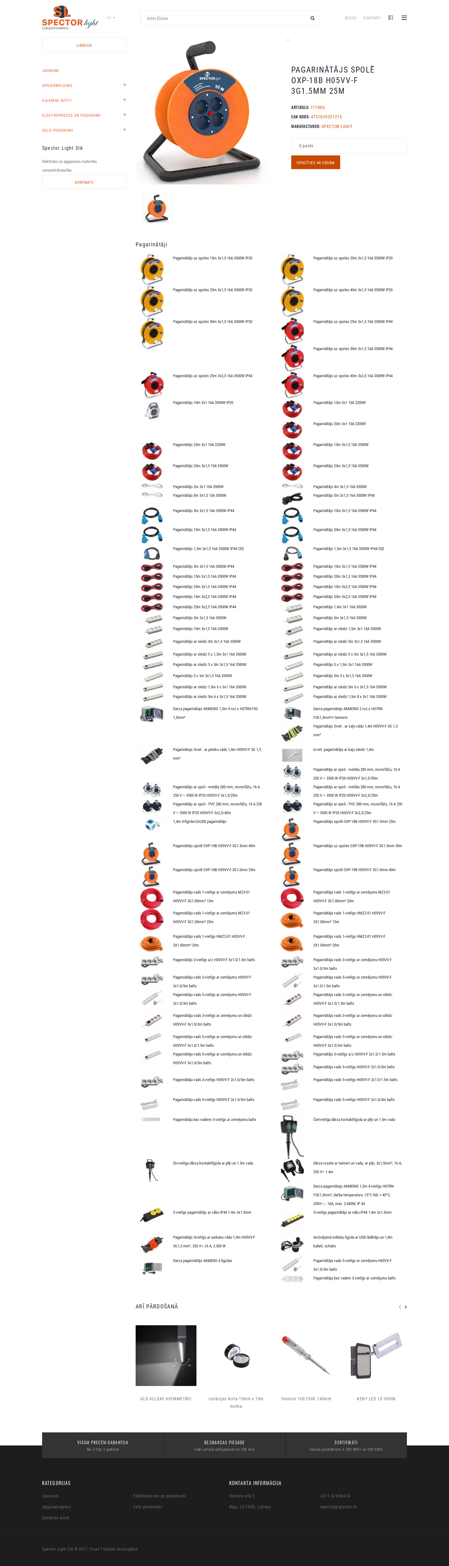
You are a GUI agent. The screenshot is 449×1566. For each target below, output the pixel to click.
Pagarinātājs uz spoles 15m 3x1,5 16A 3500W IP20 (212, 258)
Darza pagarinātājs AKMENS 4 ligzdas (202, 1260)
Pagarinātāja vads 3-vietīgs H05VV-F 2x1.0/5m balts (213, 1079)
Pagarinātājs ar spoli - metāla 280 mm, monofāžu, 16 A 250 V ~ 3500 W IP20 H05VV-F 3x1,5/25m (216, 791)
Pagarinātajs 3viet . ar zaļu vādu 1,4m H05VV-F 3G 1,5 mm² (355, 730)
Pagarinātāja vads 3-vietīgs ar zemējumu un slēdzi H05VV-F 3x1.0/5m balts (352, 1020)
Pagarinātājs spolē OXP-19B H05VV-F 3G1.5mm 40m (214, 845)
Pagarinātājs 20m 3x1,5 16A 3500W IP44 (344, 529)
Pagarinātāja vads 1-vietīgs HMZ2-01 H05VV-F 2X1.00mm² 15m (349, 917)
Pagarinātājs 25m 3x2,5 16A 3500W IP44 (204, 607)
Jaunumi (50, 70)
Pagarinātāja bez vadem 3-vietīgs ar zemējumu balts (354, 1278)
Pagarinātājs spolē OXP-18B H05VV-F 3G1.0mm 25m (214, 869)
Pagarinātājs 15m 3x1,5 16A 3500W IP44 (204, 529)
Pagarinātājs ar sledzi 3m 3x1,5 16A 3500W (207, 641)
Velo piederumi (57, 130)
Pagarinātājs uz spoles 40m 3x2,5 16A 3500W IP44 (353, 375)
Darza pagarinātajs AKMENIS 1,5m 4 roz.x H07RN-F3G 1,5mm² (215, 713)
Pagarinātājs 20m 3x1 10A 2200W (339, 423)
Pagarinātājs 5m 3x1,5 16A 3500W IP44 (343, 495)
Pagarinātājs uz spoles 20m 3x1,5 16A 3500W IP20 (353, 258)
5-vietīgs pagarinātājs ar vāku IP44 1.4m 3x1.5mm (352, 1212)
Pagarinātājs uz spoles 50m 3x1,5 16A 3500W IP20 (212, 321)
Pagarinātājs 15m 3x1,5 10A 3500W (341, 444)
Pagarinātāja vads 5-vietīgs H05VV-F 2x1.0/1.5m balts (355, 1079)
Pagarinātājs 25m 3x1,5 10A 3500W (341, 465)
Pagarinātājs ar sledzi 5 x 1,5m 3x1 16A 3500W (209, 654)
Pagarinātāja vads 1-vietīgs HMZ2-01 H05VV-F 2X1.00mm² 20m (209, 940)
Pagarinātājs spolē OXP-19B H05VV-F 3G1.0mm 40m (354, 869)
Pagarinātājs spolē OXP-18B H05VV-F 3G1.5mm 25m (354, 821)
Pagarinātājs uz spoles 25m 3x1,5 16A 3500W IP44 (353, 321)
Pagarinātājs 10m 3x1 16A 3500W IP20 (203, 402)
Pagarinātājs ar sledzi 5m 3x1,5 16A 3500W (347, 641)
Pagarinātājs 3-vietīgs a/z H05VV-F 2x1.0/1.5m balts (354, 1054)
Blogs (351, 18)
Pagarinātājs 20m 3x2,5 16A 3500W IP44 (344, 596)
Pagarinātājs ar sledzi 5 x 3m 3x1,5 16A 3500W (350, 654)
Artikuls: (300, 107)
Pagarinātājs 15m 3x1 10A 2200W (339, 402)
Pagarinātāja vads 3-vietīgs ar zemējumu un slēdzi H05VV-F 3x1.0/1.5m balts (352, 999)
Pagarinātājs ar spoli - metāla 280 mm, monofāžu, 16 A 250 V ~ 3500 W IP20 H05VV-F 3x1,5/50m (356, 774)
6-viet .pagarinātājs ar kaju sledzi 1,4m (343, 749)
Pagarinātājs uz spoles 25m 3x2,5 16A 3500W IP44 (212, 375)
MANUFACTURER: (305, 126)
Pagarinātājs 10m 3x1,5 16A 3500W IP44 (344, 510)
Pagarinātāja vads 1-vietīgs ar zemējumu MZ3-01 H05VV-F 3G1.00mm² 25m (211, 917)
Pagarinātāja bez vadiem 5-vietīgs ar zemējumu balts (214, 1119)
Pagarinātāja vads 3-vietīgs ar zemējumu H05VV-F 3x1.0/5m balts (212, 981)
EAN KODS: (300, 116)
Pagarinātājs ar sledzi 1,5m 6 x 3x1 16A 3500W (209, 687)
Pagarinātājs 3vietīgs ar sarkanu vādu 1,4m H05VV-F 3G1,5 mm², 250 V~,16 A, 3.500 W (214, 1241)
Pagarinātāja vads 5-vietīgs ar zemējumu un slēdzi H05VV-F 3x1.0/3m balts (352, 1041)
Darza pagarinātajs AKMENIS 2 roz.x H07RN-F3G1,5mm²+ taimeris (348, 713)
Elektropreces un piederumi (71, 115)
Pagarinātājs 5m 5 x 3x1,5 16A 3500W (342, 675)
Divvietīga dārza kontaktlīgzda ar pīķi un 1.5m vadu (213, 1163)
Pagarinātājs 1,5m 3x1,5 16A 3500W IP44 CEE (208, 548)
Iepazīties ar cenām (316, 162)
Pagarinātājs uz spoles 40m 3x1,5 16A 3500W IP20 (353, 289)
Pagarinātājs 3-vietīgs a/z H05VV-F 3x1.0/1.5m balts (214, 959)
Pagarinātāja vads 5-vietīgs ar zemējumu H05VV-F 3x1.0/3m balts (212, 999)
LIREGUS (84, 45)
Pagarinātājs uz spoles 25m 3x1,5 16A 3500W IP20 (212, 289)
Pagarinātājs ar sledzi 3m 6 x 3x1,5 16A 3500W (350, 687)
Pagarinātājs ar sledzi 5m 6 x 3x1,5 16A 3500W (209, 696)
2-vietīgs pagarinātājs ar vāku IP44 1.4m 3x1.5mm (212, 1212)
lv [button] (111, 18)
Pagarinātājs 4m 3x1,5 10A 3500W (340, 486)
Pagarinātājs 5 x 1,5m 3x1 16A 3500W (342, 664)
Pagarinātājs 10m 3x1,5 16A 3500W (200, 628)
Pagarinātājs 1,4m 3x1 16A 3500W (340, 607)
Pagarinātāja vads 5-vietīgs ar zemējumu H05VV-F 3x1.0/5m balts (352, 1265)
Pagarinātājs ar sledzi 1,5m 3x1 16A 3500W (347, 628)
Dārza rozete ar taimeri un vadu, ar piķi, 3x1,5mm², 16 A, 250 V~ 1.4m (357, 1167)
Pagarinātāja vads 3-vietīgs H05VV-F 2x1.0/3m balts (354, 1067)
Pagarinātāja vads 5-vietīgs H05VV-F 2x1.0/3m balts (213, 1099)
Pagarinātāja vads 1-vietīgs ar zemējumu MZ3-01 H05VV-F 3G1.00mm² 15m (211, 896)
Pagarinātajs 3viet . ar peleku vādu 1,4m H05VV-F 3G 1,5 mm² (217, 754)
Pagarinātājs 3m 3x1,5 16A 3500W (199, 617)
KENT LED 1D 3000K (376, 1398)
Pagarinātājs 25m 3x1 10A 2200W (199, 444)
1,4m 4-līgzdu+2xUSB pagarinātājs (199, 821)
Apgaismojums (57, 85)
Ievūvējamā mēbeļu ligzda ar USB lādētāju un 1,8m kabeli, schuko (353, 1241)
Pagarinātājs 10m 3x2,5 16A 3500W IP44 (344, 586)
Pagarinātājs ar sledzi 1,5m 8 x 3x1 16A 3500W (350, 696)
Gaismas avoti (57, 100)
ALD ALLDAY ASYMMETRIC (166, 1398)
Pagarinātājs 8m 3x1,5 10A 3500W (199, 495)
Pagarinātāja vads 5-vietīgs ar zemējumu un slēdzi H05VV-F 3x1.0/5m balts (212, 1058)
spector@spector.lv (338, 1506)
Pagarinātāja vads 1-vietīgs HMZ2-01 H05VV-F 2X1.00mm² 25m (349, 940)
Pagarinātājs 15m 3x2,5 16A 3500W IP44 (204, 596)
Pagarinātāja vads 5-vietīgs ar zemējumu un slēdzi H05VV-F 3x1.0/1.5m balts (212, 1041)
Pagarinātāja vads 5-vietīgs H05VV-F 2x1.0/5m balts (354, 1099)
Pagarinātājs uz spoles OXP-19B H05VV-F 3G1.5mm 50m (357, 845)
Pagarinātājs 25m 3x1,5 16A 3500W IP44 (204, 586)
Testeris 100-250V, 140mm (306, 1398)
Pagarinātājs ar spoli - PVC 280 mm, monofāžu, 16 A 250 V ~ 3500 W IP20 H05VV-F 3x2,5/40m (217, 808)
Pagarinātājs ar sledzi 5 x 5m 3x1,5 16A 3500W (209, 664)
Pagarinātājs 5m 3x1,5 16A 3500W (340, 617)
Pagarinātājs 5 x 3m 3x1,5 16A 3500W (202, 675)
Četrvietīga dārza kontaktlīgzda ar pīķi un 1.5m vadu (354, 1119)
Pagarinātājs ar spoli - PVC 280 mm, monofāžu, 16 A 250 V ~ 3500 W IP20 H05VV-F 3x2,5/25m (357, 808)
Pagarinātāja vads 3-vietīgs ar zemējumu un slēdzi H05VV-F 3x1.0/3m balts (212, 1020)
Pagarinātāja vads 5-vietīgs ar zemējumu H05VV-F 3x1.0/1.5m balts (352, 981)
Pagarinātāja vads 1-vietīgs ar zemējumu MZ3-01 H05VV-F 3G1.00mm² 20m (351, 896)
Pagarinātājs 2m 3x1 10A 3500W (198, 486)
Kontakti (372, 18)
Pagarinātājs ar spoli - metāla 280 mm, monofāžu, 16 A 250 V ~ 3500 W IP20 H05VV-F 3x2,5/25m (356, 791)
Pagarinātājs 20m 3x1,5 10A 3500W (200, 465)
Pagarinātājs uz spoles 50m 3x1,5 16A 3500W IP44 (353, 348)
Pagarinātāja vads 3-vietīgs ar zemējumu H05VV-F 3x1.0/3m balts (352, 964)
